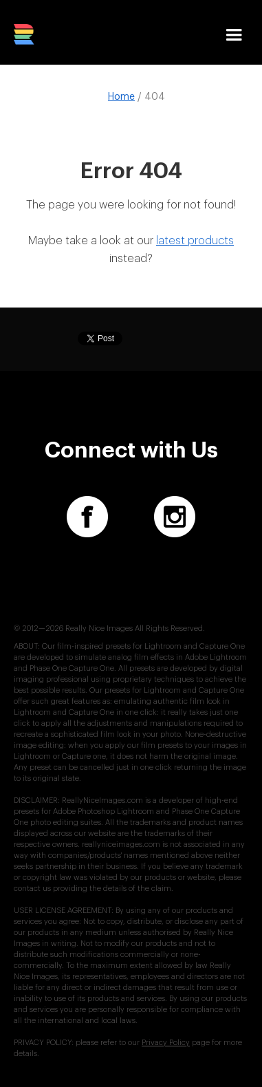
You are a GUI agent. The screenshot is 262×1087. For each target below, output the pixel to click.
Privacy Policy (166, 1042)
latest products (195, 240)
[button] (234, 39)
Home (121, 97)
